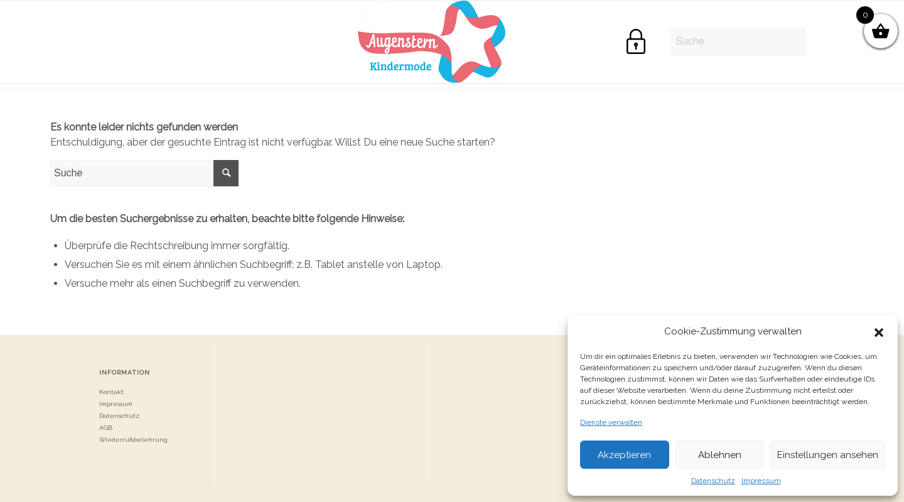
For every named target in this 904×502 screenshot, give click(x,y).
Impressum (761, 480)
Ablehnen (719, 455)
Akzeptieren (624, 455)
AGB (105, 427)
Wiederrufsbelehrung (133, 439)
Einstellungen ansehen (827, 455)
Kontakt (111, 391)
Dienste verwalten (611, 422)
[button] (879, 331)
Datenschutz (713, 480)
